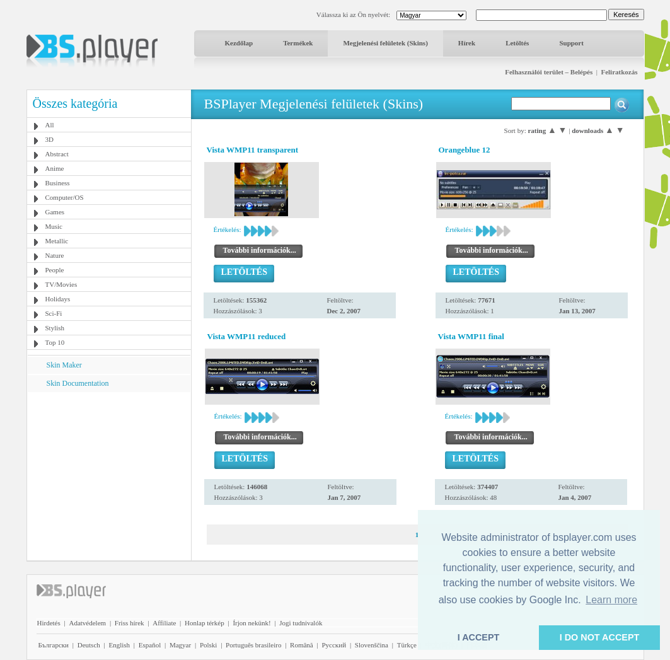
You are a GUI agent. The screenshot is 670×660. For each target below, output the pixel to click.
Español (150, 645)
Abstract (57, 154)
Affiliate (164, 623)
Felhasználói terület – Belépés (548, 72)
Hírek (466, 43)
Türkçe (407, 645)
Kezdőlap (239, 43)
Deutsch (89, 645)
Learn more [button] (611, 599)
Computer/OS (64, 197)
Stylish (55, 328)
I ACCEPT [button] (479, 637)
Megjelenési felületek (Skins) (385, 43)
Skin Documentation (78, 383)
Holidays (58, 299)
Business (57, 183)
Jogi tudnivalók (300, 623)
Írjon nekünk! (251, 623)
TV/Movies (61, 284)
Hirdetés (49, 623)
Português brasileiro (253, 645)
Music (54, 226)
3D (49, 139)
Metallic (57, 241)
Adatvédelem (87, 623)
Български (53, 645)
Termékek (298, 43)
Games (55, 212)
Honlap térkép (204, 623)
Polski (208, 645)
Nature (54, 255)
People (54, 270)
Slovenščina (371, 645)
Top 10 (55, 342)
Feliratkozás (619, 72)
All (49, 125)
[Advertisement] (108, 471)
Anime (54, 168)
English (119, 645)
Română (301, 645)
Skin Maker (64, 365)
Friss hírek (129, 623)
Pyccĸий (333, 645)
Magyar (180, 645)
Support (571, 43)
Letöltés (517, 43)
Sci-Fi (53, 313)
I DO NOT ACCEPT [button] (600, 637)
